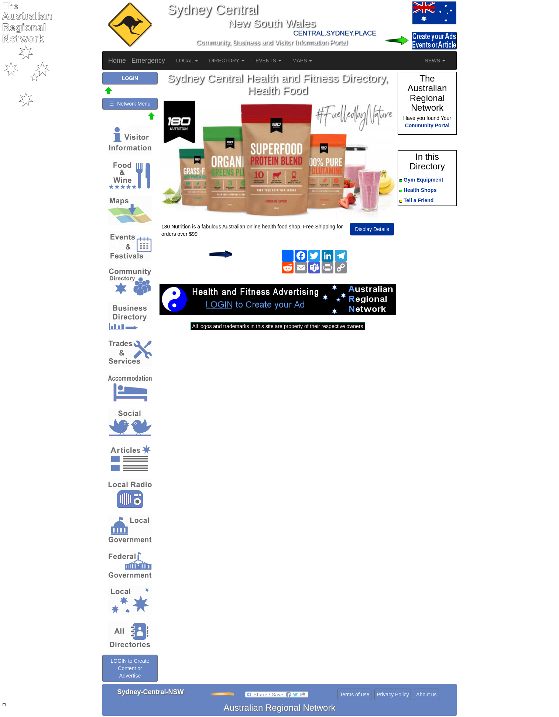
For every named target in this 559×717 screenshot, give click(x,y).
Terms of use (354, 694)
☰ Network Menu (129, 104)
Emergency (148, 60)
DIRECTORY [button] (226, 60)
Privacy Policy (393, 694)
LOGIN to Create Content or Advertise (129, 668)
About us (426, 694)
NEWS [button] (435, 60)
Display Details (372, 229)
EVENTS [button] (268, 60)
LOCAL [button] (187, 60)
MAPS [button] (302, 60)
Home (117, 60)
